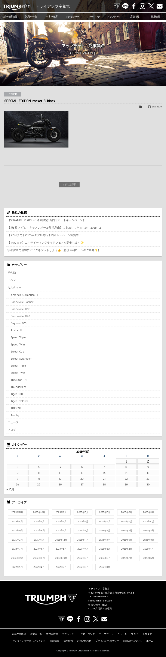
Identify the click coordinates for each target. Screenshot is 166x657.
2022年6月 (148, 557)
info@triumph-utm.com (100, 600)
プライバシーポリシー (107, 640)
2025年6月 (126, 512)
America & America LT (24, 295)
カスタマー (14, 287)
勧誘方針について (132, 640)
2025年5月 (148, 512)
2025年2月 (61, 521)
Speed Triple (18, 337)
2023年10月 (105, 539)
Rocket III (16, 330)
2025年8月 (83, 512)
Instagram (142, 6)
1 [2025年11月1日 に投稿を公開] (126, 461)
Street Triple (18, 365)
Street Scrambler (21, 358)
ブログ (11, 429)
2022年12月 (17, 557)
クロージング (93, 16)
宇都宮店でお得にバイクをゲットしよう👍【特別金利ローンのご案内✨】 (54, 250)
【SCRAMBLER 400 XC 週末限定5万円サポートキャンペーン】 (46, 220)
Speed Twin (18, 344)
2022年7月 (126, 557)
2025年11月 (17, 512)
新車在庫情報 (10, 16)
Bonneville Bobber (22, 302)
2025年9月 (61, 512)
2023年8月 (148, 539)
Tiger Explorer (19, 401)
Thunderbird (18, 387)
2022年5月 (17, 566)
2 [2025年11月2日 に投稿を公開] (148, 461)
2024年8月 (39, 530)
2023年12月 (61, 539)
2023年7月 (17, 548)
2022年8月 (105, 557)
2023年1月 (148, 548)
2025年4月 (17, 521)
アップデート (114, 16)
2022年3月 (61, 566)
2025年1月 (83, 521)
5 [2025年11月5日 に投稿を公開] (60, 467)
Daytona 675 (19, 323)
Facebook (134, 6)
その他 (11, 272)
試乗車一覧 (31, 16)
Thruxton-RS (19, 379)
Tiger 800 (17, 394)
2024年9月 (17, 530)
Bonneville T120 (20, 316)
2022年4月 (39, 566)
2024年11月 (126, 521)
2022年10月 (61, 557)
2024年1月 (39, 539)
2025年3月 (39, 521)
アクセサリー (73, 16)
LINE (125, 6)
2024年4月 (126, 530)
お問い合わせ (84, 640)
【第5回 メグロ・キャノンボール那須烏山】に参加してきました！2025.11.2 (54, 227)
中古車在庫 (52, 16)
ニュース (13, 422)
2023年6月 (39, 548)
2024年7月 (61, 530)
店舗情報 (135, 16)
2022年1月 (104, 566)
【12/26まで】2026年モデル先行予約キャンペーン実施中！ (44, 235)
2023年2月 (126, 548)
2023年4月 (83, 548)
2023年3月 (104, 548)
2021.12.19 (157, 106)
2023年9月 (126, 539)
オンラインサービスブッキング (29, 640)
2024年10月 (149, 521)
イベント (13, 280)
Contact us (159, 6)
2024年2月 (17, 539)
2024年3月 (148, 530)
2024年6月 (83, 530)
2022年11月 (39, 557)
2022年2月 (83, 566)
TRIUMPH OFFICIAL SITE (117, 6)
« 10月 (10, 489)
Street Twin (18, 372)
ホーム (149, 640)
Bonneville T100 (20, 309)
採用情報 (155, 16)
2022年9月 (83, 557)
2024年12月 (105, 521)
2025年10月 (39, 512)
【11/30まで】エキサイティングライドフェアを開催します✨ (45, 242)
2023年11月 (83, 539)
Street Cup (17, 351)
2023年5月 (61, 548)
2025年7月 (104, 512)
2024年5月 (104, 530)
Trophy (15, 415)
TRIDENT (16, 408)
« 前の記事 (69, 184)
